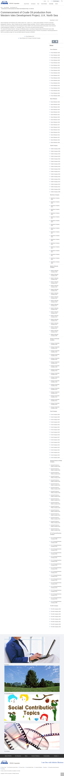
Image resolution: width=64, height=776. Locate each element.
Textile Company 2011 (55, 186)
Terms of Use (4, 767)
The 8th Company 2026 (56, 609)
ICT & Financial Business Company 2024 (56, 546)
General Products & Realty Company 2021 (55, 484)
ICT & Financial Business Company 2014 (56, 583)
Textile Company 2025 (55, 151)
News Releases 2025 (55, 104)
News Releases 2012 (55, 135)
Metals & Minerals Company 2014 (54, 316)
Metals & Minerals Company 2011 (54, 328)
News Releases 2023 (55, 109)
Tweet (53, 42)
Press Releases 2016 (55, 78)
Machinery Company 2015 (55, 240)
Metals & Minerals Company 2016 (54, 309)
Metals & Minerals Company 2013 (54, 320)
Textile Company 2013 (55, 181)
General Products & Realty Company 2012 (55, 518)
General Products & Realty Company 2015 (55, 507)
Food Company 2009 (55, 457)
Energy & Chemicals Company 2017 (55, 378)
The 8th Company (54, 605)
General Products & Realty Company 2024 (55, 473)
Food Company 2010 (55, 455)
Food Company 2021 (55, 427)
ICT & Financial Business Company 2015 (56, 580)
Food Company (53, 411)
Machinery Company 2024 (55, 206)
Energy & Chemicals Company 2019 (55, 370)
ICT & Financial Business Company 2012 (56, 591)
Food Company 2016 (55, 439)
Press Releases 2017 (30, 36)
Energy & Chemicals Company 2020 (55, 366)
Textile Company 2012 (55, 184)
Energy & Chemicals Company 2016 (55, 381)
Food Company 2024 (55, 419)
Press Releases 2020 (55, 67)
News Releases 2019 (55, 119)
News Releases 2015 (55, 127)
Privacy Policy (22, 767)
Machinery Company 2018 (55, 229)
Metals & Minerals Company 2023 (54, 283)
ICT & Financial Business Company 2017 (56, 572)
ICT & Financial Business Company (55, 534)
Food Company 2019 (55, 432)
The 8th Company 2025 (56, 611)
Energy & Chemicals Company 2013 (55, 393)
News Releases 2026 (55, 102)
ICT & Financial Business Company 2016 (56, 576)
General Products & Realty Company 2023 (55, 477)
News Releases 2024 (55, 107)
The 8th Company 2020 (56, 624)
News (51, 45)
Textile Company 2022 (55, 159)
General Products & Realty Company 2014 (55, 511)
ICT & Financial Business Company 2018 (56, 568)
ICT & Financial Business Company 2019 (56, 565)
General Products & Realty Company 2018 (55, 496)
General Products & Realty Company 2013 (55, 514)
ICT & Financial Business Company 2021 (56, 557)
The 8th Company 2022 (56, 619)
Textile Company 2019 (55, 166)
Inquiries (45, 767)
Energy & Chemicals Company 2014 (55, 389)
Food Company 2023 (55, 422)
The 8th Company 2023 (56, 616)
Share (56, 42)
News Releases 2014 (55, 130)
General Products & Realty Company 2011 (55, 522)
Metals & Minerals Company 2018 (54, 301)
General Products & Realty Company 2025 (55, 469)
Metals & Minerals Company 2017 (54, 305)
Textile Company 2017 (55, 171)
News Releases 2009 (55, 142)
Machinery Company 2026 (55, 199)
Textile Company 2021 (55, 161)
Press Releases (53, 49)
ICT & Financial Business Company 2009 (56, 602)
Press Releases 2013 (55, 85)
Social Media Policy (30, 767)
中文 (48, 1)
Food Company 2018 (55, 434)
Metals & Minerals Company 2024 (54, 279)
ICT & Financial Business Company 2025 (56, 542)
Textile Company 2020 (55, 164)
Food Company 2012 (55, 450)
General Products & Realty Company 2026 (55, 466)
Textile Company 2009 (55, 191)
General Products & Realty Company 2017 (55, 499)
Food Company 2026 (55, 414)
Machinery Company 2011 (55, 255)
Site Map (3, 769)
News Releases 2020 (55, 117)
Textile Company (54, 145)
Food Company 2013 (55, 447)
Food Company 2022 (55, 424)
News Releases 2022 (55, 112)
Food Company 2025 (55, 417)
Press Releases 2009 (55, 95)
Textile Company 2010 (55, 189)
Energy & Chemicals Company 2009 (55, 408)
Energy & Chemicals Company (54, 339)
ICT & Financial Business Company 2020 (56, 561)
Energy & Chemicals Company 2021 (55, 363)
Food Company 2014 (55, 445)
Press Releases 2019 (55, 70)
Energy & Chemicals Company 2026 (55, 344)
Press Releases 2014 (55, 83)
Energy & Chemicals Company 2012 (55, 396)
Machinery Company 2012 (55, 251)
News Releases (53, 98)
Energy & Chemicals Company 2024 (55, 351)
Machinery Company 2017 (55, 232)
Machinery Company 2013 (55, 247)
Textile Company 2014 (55, 179)
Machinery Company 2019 (55, 225)
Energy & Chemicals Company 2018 (55, 374)
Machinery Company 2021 (55, 217)
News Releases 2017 (55, 124)
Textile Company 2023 (55, 156)
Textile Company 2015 (55, 176)
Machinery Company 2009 (55, 262)
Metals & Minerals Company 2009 (54, 335)
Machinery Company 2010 (55, 259)
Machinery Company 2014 (55, 244)
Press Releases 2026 (55, 52)
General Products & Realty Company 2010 (55, 526)
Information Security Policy (13, 767)
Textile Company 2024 (55, 153)
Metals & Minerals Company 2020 (54, 294)
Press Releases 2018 (55, 73)
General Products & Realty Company (56, 461)
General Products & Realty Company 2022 (55, 481)
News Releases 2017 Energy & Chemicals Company (30, 38)
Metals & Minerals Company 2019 (54, 298)
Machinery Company (54, 195)
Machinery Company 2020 (55, 221)
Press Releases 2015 (55, 80)
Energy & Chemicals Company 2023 (55, 355)
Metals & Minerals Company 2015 (54, 313)
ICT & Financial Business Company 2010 (56, 598)
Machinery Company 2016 (55, 236)
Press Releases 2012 (55, 88)
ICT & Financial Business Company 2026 (56, 538)
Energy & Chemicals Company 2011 (55, 400)
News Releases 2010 (55, 140)
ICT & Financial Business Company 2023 (56, 550)
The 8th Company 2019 (56, 626)
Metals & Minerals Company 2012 (54, 324)
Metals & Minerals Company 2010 (54, 331)
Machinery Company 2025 (55, 202)
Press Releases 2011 (55, 90)
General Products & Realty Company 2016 (55, 503)
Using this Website (38, 767)
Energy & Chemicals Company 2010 (55, 404)
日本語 (45, 1)
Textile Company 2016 (55, 174)
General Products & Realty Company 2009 (55, 530)
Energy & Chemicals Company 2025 (55, 348)
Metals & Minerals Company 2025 (54, 275)
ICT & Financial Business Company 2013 (56, 587)
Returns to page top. (62, 774)
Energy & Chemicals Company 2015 (55, 385)
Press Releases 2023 (55, 60)
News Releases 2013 (55, 132)
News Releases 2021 (55, 114)
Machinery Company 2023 (55, 210)
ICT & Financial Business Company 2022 (56, 553)
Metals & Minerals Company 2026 (54, 271)
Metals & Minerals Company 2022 (54, 286)
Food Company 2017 (55, 437)
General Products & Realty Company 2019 (55, 492)
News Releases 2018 (55, 122)
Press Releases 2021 (55, 65)
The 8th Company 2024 (56, 614)
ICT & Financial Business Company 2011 (56, 595)
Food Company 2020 (55, 429)
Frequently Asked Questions (54, 767)
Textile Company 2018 (55, 169)
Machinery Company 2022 (55, 214)
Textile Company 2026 (55, 148)
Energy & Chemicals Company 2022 (55, 359)
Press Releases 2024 (55, 57)
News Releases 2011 (55, 137)
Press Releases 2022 (55, 62)
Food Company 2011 (55, 452)
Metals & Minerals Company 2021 (54, 290)
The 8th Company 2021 (56, 621)
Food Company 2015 (55, 442)
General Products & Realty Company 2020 (55, 488)
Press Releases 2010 (55, 93)
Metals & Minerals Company (54, 267)
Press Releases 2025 (55, 55)
